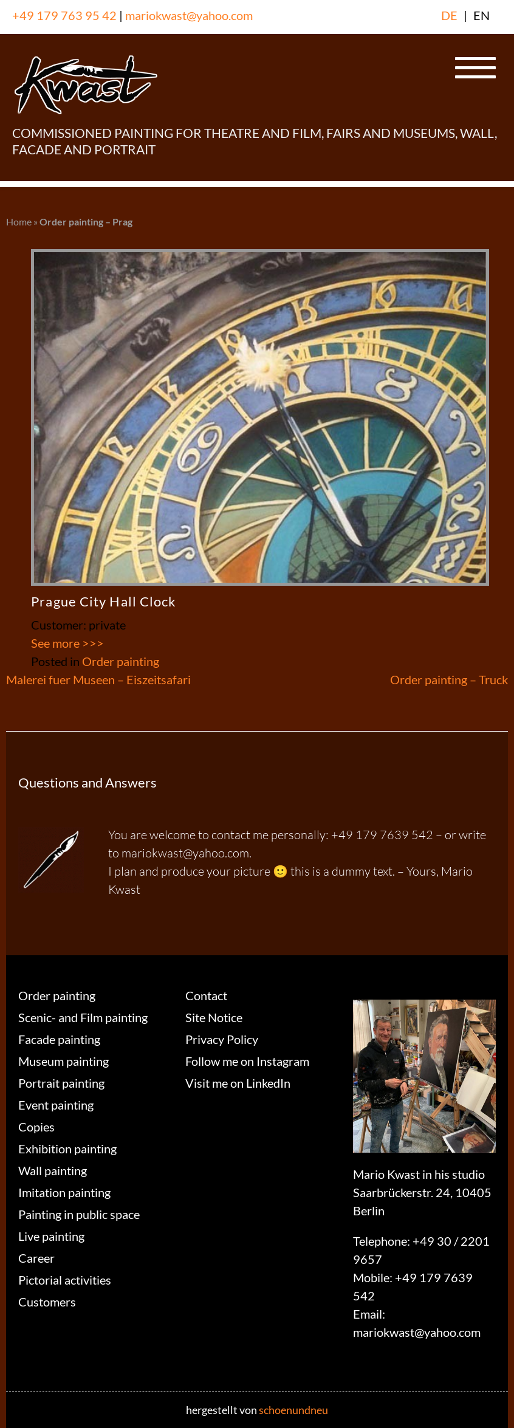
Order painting (120, 661)
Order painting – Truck (449, 679)
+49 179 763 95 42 (64, 15)
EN (481, 15)
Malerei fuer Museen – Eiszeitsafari (98, 679)
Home (19, 221)
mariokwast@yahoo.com (189, 15)
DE (449, 15)
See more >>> (67, 643)
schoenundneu (293, 1409)
